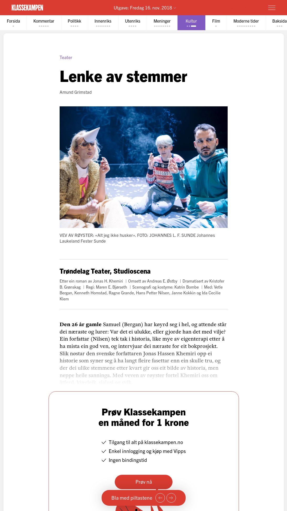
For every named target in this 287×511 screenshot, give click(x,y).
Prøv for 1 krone (241, 7)
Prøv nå (143, 481)
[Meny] (271, 7)
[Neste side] (171, 498)
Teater (66, 57)
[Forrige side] (160, 498)
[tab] (13, 22)
